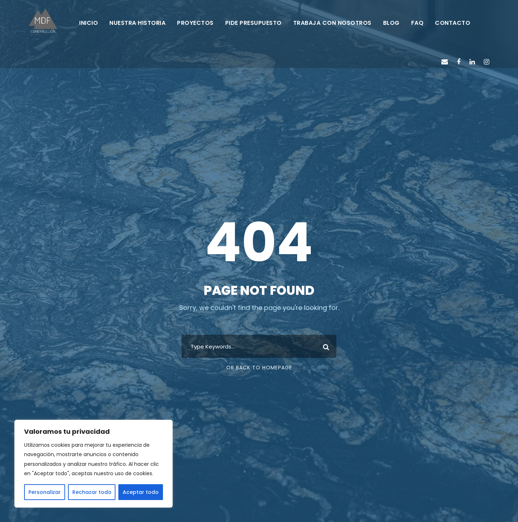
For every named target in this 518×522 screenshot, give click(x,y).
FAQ (417, 23)
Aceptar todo (141, 492)
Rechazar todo (92, 492)
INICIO (88, 23)
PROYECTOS (195, 23)
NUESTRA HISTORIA (137, 23)
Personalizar (44, 492)
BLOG (391, 23)
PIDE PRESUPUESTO (253, 23)
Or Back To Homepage (259, 367)
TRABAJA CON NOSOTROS (332, 23)
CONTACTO (452, 23)
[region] (93, 464)
